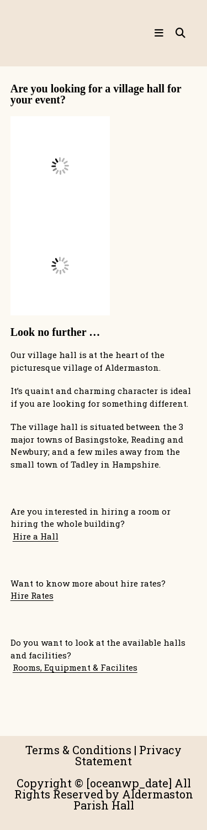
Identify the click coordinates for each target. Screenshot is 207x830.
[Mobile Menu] (161, 33)
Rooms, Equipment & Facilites (75, 667)
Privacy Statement (128, 755)
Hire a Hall (36, 536)
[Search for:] (176, 33)
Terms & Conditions (78, 750)
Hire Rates (32, 595)
